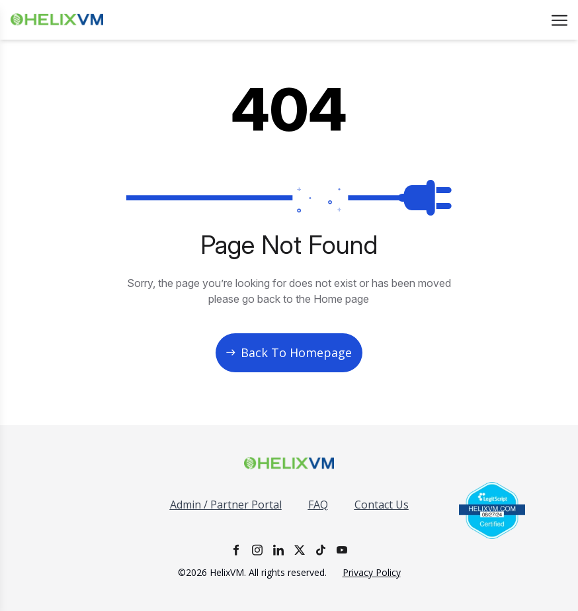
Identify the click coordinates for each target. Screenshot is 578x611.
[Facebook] (236, 550)
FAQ (318, 504)
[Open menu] (559, 20)
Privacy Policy (372, 572)
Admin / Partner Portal (226, 504)
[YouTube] (341, 550)
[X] (299, 550)
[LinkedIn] (278, 550)
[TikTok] (320, 550)
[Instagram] (257, 550)
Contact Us (381, 504)
